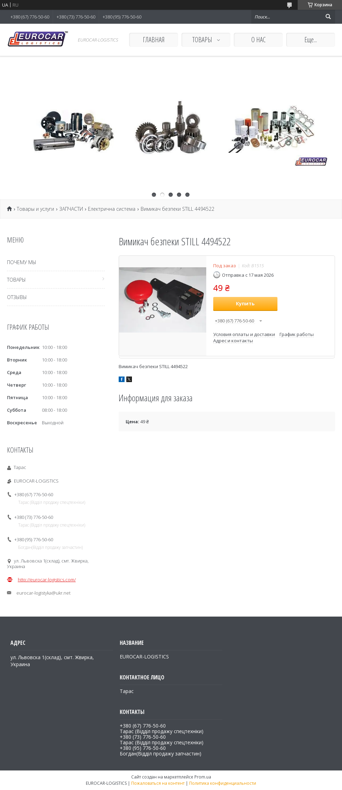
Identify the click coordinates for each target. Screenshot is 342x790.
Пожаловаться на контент (158, 783)
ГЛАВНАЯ (154, 39)
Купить (245, 303)
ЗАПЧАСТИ (71, 209)
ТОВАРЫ (203, 39)
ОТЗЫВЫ (17, 297)
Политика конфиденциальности (222, 783)
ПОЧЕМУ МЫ (21, 262)
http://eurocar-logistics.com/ (47, 579)
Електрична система (111, 209)
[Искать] (328, 17)
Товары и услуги (35, 209)
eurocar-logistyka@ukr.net (43, 593)
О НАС (258, 39)
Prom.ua (202, 777)
